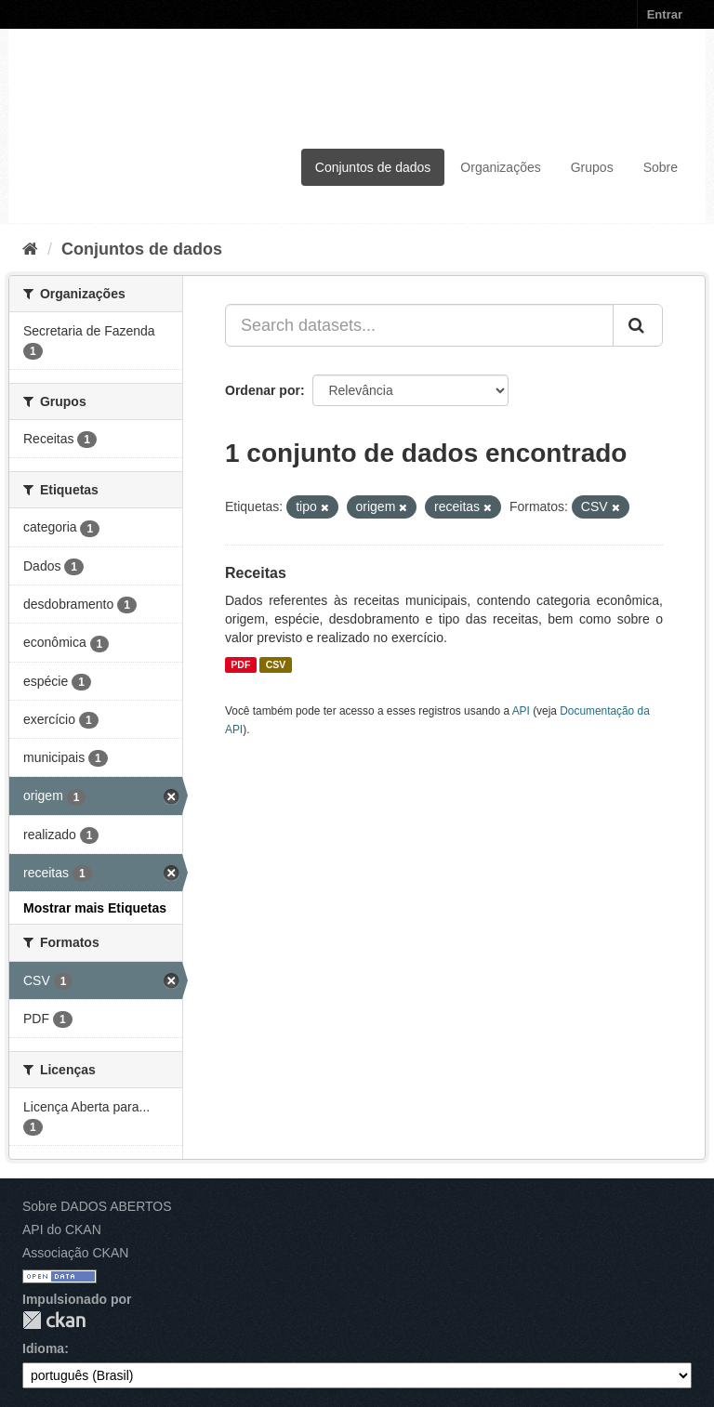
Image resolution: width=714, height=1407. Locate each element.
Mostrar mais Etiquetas (94, 908)
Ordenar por (262, 390)
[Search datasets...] (419, 325)
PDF (240, 664)
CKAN (54, 1320)
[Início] (30, 249)
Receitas (255, 573)
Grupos (592, 167)
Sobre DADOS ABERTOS (97, 1206)
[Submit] (638, 325)
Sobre (660, 167)
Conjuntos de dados (373, 167)
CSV (276, 664)
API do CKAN (61, 1229)
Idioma (43, 1348)
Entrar (664, 14)
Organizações (500, 167)
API (521, 710)
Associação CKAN (75, 1252)
